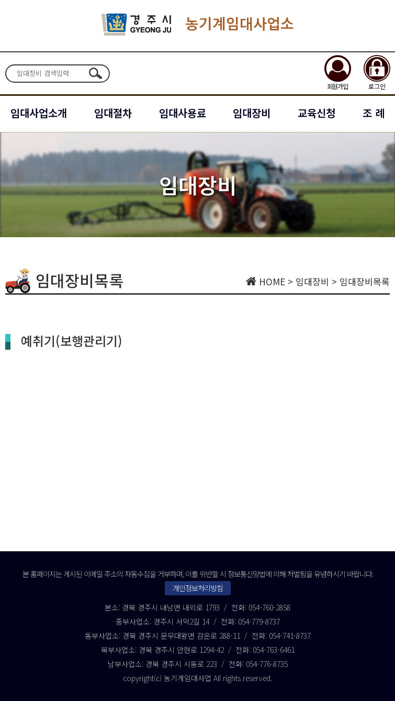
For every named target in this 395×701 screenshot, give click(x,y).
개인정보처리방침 (198, 588)
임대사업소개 (38, 112)
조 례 (374, 112)
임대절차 (113, 112)
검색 (95, 73)
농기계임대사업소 (197, 24)
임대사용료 (182, 112)
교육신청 (316, 112)
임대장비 (251, 112)
